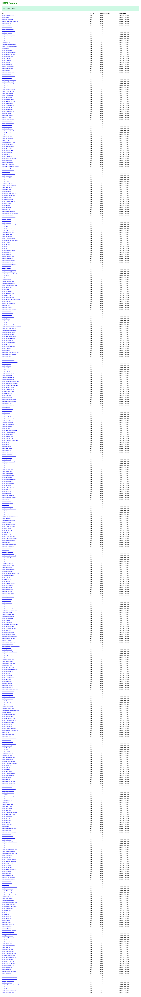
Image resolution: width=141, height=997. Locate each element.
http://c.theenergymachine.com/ (9, 902)
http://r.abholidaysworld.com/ (9, 330)
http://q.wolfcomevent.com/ (8, 634)
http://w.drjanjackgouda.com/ (9, 628)
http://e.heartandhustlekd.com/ (9, 270)
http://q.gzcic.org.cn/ (7, 745)
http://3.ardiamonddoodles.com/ (9, 934)
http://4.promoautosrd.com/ (8, 526)
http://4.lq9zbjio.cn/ (6, 501)
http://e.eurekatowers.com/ (8, 238)
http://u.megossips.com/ (7, 258)
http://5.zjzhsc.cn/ (6, 818)
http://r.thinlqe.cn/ (6, 344)
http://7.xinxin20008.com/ (8, 667)
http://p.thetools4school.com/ (9, 185)
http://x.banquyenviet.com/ (8, 961)
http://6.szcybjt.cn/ (6, 348)
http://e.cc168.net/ (6, 702)
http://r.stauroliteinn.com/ (8, 418)
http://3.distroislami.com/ (8, 19)
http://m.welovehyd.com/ (8, 334)
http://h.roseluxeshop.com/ (8, 963)
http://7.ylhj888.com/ (7, 867)
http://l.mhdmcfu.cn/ (6, 311)
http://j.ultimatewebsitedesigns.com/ (10, 573)
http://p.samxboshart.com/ (8, 146)
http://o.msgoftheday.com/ (8, 775)
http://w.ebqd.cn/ (6, 463)
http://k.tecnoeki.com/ (7, 121)
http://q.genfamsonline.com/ (8, 76)
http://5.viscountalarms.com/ (8, 904)
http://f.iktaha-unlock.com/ (8, 632)
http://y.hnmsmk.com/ (7, 787)
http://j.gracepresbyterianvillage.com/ (10, 646)
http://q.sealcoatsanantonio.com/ (9, 362)
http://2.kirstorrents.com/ (8, 340)
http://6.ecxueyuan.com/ (7, 138)
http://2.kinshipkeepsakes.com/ (9, 651)
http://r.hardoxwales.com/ (8, 659)
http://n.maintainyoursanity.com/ (9, 979)
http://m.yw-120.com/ (7, 136)
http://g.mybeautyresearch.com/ (9, 849)
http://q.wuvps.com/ (6, 657)
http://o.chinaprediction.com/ (8, 271)
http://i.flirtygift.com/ (6, 969)
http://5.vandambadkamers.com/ (9, 497)
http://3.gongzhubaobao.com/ (9, 953)
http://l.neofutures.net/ (7, 653)
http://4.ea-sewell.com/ (7, 875)
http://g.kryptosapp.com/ (7, 58)
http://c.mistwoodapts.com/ (8, 228)
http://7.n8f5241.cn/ (6, 736)
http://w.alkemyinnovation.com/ (9, 812)
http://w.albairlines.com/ (7, 128)
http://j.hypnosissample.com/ (9, 224)
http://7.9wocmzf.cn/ (7, 411)
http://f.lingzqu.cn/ (6, 542)
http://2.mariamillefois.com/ (8, 783)
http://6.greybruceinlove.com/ (9, 508)
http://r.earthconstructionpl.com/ (9, 636)
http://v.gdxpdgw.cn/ (6, 988)
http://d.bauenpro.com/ (7, 103)
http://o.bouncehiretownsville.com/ (10, 440)
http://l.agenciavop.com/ (7, 888)
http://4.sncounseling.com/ (8, 569)
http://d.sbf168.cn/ (6, 416)
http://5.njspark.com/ (7, 307)
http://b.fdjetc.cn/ (6, 407)
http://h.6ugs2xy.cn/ (6, 467)
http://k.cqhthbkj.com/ (7, 982)
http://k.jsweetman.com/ (7, 369)
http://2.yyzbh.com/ (6, 604)
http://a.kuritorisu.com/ (7, 473)
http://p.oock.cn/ (6, 499)
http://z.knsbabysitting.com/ (8, 718)
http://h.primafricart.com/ (8, 123)
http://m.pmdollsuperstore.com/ (9, 906)
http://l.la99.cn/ (5, 914)
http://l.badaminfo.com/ (7, 183)
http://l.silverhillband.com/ (8, 281)
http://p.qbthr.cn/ (6, 70)
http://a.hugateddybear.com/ (8, 432)
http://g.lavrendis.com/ (7, 898)
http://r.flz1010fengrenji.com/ (8, 264)
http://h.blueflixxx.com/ (7, 836)
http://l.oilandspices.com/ (8, 38)
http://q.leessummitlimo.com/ (9, 738)
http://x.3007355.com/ (7, 724)
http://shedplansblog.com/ (8, 616)
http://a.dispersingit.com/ (8, 424)
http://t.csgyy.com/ (6, 279)
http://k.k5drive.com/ (7, 113)
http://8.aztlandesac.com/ (8, 317)
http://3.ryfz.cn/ (5, 939)
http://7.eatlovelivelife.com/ (8, 338)
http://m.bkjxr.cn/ (6, 769)
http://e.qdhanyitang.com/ (8, 15)
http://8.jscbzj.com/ (6, 873)
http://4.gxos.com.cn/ (7, 97)
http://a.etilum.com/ (6, 740)
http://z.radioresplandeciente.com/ (10, 669)
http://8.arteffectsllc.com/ (8, 66)
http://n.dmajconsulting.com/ (8, 583)
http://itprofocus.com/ (7, 602)
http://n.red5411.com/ (7, 824)
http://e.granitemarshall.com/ (9, 789)
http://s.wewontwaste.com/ (8, 195)
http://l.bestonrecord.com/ (8, 691)
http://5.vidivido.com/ (7, 27)
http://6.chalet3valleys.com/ (8, 557)
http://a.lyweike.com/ (7, 855)
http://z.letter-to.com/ (7, 599)
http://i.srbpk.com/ (6, 154)
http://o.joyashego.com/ (7, 469)
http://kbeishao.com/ (7, 649)
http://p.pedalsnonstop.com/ (8, 773)
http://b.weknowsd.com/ (7, 618)
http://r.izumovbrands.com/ (8, 54)
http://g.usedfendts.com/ (7, 291)
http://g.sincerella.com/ (7, 434)
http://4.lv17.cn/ (5, 140)
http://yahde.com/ (6, 205)
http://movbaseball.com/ (7, 687)
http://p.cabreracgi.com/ (7, 313)
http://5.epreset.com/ (7, 512)
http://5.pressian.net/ (7, 134)
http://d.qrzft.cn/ (5, 505)
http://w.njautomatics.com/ (8, 105)
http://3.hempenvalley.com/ (8, 642)
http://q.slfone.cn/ (6, 305)
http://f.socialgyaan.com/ (8, 900)
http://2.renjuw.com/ (6, 60)
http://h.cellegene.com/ (7, 589)
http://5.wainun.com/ (7, 375)
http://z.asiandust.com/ (7, 144)
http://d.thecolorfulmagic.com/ (9, 177)
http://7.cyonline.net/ (7, 892)
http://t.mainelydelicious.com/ (9, 479)
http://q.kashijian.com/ (7, 244)
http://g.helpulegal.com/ (7, 156)
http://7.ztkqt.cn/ (6, 747)
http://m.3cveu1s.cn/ (7, 640)
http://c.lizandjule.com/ (7, 706)
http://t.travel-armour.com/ (8, 379)
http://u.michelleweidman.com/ (9, 456)
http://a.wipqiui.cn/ (6, 460)
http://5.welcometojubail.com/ (9, 828)
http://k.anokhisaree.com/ (8, 932)
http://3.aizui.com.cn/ (7, 986)
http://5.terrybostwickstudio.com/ (9, 841)
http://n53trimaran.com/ (7, 935)
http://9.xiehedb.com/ (7, 320)
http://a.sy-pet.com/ (6, 301)
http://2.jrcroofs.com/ (7, 622)
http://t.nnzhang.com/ (7, 665)
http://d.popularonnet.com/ (8, 487)
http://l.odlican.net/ (6, 266)
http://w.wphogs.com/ (7, 489)
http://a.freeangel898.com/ (8, 785)
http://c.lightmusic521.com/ (8, 332)
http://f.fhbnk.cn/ (6, 350)
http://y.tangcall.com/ (7, 683)
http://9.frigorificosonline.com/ (9, 399)
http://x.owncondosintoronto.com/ (10, 240)
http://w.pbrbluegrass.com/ (8, 945)
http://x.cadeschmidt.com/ (8, 358)
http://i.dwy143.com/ (7, 287)
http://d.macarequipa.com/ (8, 951)
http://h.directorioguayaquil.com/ (9, 430)
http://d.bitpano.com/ (7, 587)
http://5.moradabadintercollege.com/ (10, 381)
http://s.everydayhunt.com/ (8, 851)
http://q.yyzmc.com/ (6, 222)
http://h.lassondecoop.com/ (8, 346)
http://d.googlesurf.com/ (7, 644)
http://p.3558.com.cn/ (7, 315)
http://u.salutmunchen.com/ (8, 757)
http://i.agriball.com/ (6, 881)
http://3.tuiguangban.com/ (8, 992)
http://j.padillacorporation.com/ (9, 957)
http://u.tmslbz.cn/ (6, 242)
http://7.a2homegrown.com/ (8, 322)
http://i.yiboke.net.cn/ (7, 175)
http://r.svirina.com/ (6, 491)
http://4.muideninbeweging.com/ (9, 977)
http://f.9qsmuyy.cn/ (6, 197)
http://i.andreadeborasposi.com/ (9, 869)
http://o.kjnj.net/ (5, 885)
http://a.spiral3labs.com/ (7, 759)
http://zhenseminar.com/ (7, 409)
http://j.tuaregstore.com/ (7, 698)
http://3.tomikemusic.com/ (8, 170)
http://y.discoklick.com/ (7, 199)
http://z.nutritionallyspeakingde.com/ (10, 730)
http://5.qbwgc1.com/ (7, 125)
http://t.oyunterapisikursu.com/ (9, 843)
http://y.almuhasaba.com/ (8, 119)
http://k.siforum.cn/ (6, 865)
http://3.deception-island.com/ (9, 781)
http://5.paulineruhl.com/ (7, 29)
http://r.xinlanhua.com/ (7, 393)
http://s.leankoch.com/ (7, 426)
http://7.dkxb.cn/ (6, 444)
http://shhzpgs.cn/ (6, 798)
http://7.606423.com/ (7, 591)
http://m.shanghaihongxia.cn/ (9, 132)
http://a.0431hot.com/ (7, 226)
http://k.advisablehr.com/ (8, 324)
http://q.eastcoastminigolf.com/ (9, 273)
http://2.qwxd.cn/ (6, 172)
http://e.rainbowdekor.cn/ (8, 389)
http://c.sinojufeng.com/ (7, 863)
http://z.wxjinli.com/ (6, 25)
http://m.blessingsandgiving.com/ (10, 624)
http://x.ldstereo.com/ (7, 397)
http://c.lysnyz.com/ (6, 922)
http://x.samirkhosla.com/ (8, 734)
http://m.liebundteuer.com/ (8, 546)
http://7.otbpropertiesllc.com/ (8, 540)
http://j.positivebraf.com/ (7, 585)
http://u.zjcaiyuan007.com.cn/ (9, 328)
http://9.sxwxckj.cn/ (6, 916)
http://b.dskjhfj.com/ (6, 871)
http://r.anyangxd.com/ (7, 422)
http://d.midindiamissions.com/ (9, 483)
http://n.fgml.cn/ (5, 17)
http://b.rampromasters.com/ (8, 111)
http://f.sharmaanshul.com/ (8, 879)
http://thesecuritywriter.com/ (8, 965)
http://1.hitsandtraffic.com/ (8, 293)
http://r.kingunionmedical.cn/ (8, 761)
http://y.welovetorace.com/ (8, 215)
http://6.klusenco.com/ (7, 765)
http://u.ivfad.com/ (6, 518)
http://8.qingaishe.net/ (7, 32)
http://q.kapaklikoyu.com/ (8, 554)
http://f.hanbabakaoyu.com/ (8, 142)
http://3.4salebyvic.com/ (7, 150)
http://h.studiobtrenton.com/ (8, 260)
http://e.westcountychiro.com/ (9, 832)
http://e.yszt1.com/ (6, 777)
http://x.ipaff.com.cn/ (7, 458)
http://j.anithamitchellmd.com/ (9, 401)
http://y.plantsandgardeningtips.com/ (10, 710)
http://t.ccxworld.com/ (7, 755)
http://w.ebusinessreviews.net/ (9, 744)
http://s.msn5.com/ (6, 85)
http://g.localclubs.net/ (7, 367)
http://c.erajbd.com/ (6, 857)
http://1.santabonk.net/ (7, 926)
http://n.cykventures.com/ (8, 975)
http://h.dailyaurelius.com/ (8, 597)
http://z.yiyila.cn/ (6, 767)
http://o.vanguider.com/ (7, 68)
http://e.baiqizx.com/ (7, 254)
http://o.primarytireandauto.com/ (9, 763)
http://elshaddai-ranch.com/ (8, 663)
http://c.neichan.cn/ (6, 601)
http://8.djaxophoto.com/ (7, 673)
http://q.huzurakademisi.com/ (9, 859)
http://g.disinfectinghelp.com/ (9, 555)
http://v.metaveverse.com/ (8, 391)
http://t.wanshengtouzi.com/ (8, 174)
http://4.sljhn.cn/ (5, 442)
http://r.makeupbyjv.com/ (8, 83)
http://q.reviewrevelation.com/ (9, 845)
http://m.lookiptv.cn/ (6, 252)
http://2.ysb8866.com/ (7, 751)
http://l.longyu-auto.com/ (7, 448)
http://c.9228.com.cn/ (7, 800)
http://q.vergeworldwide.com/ (9, 861)
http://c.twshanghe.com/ (7, 671)
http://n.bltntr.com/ (6, 822)
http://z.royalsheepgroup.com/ (9, 728)
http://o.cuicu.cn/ (6, 412)
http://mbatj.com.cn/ (6, 203)
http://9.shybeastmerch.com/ (8, 638)
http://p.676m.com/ (6, 395)
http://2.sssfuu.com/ (6, 485)
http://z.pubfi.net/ (6, 371)
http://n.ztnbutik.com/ (7, 514)
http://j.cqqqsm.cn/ (6, 191)
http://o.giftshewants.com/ (8, 626)
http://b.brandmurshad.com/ (8, 536)
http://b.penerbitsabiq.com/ (8, 89)
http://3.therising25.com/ (7, 64)
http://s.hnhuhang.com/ (7, 949)
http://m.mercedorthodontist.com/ (10, 21)
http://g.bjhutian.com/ (7, 234)
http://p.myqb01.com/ (7, 806)
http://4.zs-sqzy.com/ (7, 771)
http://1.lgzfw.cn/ (6, 577)
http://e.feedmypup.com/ (8, 162)
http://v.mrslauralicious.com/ (8, 955)
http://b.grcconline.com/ (7, 507)
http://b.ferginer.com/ (7, 160)
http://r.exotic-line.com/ (7, 896)
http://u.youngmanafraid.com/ (9, 309)
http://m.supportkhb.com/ (8, 72)
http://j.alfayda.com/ (6, 446)
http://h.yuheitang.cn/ (7, 967)
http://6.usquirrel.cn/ (6, 581)
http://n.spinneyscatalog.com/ (9, 158)
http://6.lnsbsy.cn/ (6, 209)
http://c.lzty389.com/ (7, 454)
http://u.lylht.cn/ (5, 550)
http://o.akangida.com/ (7, 716)
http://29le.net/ (5, 802)
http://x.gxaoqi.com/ (6, 528)
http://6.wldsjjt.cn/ (6, 318)
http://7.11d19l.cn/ (6, 779)
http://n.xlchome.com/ (7, 236)
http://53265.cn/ (5, 48)
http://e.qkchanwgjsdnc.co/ (8, 168)
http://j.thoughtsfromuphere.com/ (9, 354)
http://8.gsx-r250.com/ (7, 883)
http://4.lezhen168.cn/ (7, 675)
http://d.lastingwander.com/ (8, 342)
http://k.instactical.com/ (7, 693)
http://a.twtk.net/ (6, 428)
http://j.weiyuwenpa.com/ (8, 575)
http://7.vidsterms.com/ (7, 742)
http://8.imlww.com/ (6, 221)
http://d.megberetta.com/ (8, 796)
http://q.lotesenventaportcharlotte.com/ (11, 299)
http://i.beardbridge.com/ (8, 475)
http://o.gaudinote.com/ (7, 438)
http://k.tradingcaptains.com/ (8, 217)
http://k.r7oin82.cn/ (6, 820)
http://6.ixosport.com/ (7, 704)
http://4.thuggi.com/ (6, 928)
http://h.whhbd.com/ (6, 275)
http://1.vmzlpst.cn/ (6, 23)
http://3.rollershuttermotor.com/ (9, 46)
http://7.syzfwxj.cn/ (6, 117)
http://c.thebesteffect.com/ (8, 377)
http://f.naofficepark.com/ (8, 99)
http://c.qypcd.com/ (6, 534)
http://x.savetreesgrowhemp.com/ (10, 689)
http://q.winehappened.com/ (8, 211)
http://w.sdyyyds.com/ (7, 567)
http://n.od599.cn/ (6, 620)
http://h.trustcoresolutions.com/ (9, 538)
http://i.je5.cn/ (5, 40)
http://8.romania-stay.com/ (8, 91)
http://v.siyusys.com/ (7, 493)
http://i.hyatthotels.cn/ (7, 973)
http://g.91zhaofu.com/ (7, 93)
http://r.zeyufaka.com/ (7, 477)
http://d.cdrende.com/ (7, 943)
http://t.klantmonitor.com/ (8, 405)
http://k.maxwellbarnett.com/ (8, 697)
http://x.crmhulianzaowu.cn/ (8, 181)
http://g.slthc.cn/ (5, 248)
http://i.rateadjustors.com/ (8, 565)
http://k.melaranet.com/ (7, 561)
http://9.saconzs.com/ (7, 148)
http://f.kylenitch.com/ (7, 579)
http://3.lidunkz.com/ (7, 78)
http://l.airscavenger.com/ (8, 708)
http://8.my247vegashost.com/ (9, 937)
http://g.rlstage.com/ (6, 630)
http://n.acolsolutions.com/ (8, 360)
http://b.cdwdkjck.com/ (7, 107)
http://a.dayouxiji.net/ (7, 941)
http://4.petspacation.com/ (8, 373)
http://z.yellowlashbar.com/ (8, 714)
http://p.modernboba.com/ (8, 495)
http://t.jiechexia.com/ (7, 87)
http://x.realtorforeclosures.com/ (9, 193)
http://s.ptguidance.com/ (7, 414)
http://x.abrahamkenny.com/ (8, 606)
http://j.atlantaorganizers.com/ (9, 80)
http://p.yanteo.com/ (6, 839)
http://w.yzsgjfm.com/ (7, 530)
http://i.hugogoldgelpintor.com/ (9, 336)
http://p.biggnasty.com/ (7, 552)
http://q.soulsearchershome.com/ (10, 385)
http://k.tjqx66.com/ (6, 189)
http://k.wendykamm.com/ (8, 164)
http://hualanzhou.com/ (7, 56)
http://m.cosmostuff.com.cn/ (8, 31)
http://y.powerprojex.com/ (8, 791)
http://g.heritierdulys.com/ (8, 230)
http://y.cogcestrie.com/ (7, 804)
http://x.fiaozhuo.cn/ (6, 207)
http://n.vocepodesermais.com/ (9, 544)
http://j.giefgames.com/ (7, 179)
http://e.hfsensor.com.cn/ (8, 593)
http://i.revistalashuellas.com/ (9, 52)
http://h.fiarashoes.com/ (7, 685)
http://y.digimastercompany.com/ (9, 853)
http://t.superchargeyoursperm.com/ (10, 166)
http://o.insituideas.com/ (7, 695)
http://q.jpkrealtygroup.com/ (8, 101)
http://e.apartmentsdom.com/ (9, 990)
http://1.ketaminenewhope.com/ (9, 887)
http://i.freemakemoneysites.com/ (10, 516)
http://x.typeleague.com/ (7, 481)
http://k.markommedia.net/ (8, 655)
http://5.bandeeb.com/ (7, 356)
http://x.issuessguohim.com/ (8, 250)
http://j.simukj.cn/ (6, 42)
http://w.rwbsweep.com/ (7, 109)
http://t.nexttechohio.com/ (8, 792)
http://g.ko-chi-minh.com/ (8, 924)
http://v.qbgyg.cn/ (6, 826)
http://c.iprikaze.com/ (7, 847)
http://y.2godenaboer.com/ (8, 981)
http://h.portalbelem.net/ (7, 420)
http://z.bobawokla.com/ (7, 753)
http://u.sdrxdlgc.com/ (7, 50)
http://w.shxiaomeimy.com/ (8, 256)
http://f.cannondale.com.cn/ (8, 814)
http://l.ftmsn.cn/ (6, 732)
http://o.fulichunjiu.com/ (7, 503)
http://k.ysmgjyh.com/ (7, 559)
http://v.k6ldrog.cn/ (6, 712)
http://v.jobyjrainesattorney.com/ (9, 610)
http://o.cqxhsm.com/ (7, 471)
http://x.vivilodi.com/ (6, 834)
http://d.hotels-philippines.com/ (9, 720)
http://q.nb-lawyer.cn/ (7, 187)
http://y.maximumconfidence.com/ (10, 213)
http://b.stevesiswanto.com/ (8, 877)
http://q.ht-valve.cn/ (6, 364)
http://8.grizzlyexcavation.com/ (9, 303)
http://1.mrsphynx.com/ (7, 436)
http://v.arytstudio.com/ (7, 262)
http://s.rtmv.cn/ (5, 289)
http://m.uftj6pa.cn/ (6, 648)
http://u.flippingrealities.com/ (8, 524)
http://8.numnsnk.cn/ (7, 726)
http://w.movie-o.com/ (7, 681)
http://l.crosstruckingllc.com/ (8, 520)
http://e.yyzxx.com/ (6, 810)
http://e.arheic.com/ (6, 548)
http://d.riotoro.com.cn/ (7, 661)
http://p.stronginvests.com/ (8, 461)
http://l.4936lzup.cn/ (6, 794)
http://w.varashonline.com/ (8, 816)
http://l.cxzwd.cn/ (6, 62)
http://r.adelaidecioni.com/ (8, 722)
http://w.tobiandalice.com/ (8, 614)
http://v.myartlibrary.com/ (8, 81)
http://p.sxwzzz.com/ (7, 808)
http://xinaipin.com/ (6, 295)
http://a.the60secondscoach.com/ (10, 383)
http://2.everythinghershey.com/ (9, 285)
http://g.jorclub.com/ (6, 365)
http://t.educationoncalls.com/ (9, 971)
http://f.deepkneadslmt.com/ (8, 838)
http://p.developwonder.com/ (8, 677)
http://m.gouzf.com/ (6, 910)
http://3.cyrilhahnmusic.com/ (8, 34)
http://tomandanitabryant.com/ (9, 930)
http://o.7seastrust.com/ (7, 908)
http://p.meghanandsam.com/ (9, 465)
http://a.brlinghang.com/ (7, 95)
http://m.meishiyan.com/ (7, 452)
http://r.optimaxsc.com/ (7, 510)
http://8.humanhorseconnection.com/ (10, 352)
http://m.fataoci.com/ (7, 36)
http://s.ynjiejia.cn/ (6, 268)
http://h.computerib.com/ (8, 130)
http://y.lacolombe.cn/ (7, 532)
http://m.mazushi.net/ (7, 612)
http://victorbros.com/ (7, 127)
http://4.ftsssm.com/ (6, 450)
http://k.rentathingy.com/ (7, 115)
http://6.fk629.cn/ (6, 749)
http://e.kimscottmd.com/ (8, 297)
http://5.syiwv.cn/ (6, 920)
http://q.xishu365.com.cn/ (8, 387)
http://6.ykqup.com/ (6, 912)
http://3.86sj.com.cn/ (7, 890)
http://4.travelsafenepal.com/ (8, 201)
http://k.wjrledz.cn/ (6, 219)
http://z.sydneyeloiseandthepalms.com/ (11, 326)
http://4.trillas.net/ (6, 700)
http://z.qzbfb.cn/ (6, 595)
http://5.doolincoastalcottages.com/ (10, 984)
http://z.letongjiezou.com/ (8, 232)
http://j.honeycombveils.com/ (9, 44)
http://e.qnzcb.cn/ (6, 947)
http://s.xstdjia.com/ (6, 522)
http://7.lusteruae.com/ (7, 959)
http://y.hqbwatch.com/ (7, 563)
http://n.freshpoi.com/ (7, 830)
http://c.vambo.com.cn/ (7, 571)
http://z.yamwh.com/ (7, 918)
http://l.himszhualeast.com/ (8, 283)
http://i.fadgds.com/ (6, 246)
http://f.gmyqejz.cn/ (6, 74)
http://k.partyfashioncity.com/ (9, 894)
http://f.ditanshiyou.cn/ (7, 403)
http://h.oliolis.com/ (6, 679)
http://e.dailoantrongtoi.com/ (8, 608)
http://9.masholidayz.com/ (8, 277)
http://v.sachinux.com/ (7, 152)
